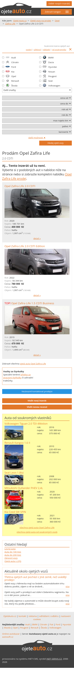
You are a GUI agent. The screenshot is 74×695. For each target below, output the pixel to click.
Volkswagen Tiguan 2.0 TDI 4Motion (25, 423)
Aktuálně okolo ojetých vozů (26, 571)
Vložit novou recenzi (37, 407)
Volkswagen (54, 85)
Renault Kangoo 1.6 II (17, 442)
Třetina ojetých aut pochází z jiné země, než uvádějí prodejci (35, 578)
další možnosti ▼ (37, 137)
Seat (50, 80)
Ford (13, 66)
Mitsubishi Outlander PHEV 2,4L (23, 488)
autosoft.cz (7, 636)
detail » (37, 238)
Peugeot (52, 76)
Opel (13, 76)
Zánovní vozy (11, 558)
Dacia (51, 62)
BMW (51, 57)
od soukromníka (59, 49)
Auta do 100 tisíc (12, 551)
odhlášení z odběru (49, 616)
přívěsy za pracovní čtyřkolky (17, 376)
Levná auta (9, 548)
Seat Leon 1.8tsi (14, 472)
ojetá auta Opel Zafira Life (33, 363)
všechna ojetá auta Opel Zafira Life (37, 527)
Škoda (14, 85)
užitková (37, 49)
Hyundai (52, 66)
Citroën (15, 62)
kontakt (22, 616)
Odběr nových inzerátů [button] (59, 3)
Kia (12, 71)
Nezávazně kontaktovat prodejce (37, 391)
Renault (15, 80)
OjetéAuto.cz (9, 616)
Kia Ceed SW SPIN (15, 512)
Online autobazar (11, 633)
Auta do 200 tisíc (12, 555)
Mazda (7, 627)
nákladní (46, 49)
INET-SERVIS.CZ (54, 658)
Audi (13, 57)
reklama (33, 616)
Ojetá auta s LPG (12, 561)
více (68, 586)
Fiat (51, 624)
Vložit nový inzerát (37, 400)
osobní (29, 49)
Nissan (51, 71)
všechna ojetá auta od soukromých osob (37, 532)
